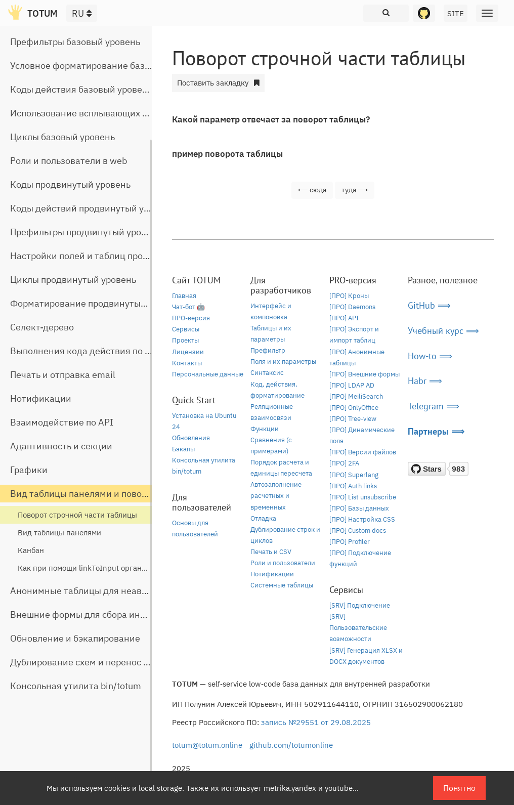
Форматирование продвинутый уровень (96, 303)
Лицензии (188, 352)
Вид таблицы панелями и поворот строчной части (118, 493)
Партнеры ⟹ (436, 431)
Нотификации (40, 398)
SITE (455, 13)
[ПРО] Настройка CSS (362, 519)
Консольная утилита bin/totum (75, 686)
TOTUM (42, 13)
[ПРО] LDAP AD (351, 385)
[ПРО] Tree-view (352, 418)
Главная (184, 295)
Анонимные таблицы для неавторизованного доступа (126, 591)
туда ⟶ (354, 189)
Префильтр (267, 350)
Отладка (263, 518)
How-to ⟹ (430, 356)
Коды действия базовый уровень (81, 89)
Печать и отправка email (62, 374)
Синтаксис (267, 372)
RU (82, 13)
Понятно (459, 788)
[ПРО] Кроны (349, 295)
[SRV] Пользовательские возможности (358, 627)
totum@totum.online (207, 745)
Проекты (185, 340)
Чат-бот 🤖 (188, 307)
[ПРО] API (344, 318)
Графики (29, 470)
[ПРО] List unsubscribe (362, 497)
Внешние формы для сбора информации (98, 614)
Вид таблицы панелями (59, 532)
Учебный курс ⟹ (443, 330)
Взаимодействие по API (61, 422)
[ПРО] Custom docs (357, 530)
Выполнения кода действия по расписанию (104, 351)
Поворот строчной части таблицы (77, 515)
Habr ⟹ (425, 381)
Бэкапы (183, 449)
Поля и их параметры (283, 361)
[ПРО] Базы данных (359, 508)
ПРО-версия (191, 318)
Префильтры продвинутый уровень (85, 232)
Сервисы (185, 329)
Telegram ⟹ (433, 406)
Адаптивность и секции (61, 446)
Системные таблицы (281, 585)
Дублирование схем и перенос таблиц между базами (124, 662)
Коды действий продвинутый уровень (92, 208)
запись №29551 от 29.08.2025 (316, 722)
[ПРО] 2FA (344, 463)
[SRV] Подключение (359, 605)
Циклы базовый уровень (62, 137)
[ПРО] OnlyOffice (353, 407)
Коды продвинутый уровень (70, 184)
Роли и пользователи (282, 563)
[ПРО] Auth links (353, 486)
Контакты (187, 363)
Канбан (31, 550)
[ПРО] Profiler (349, 541)
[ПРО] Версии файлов (362, 452)
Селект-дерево (42, 327)
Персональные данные (207, 374)
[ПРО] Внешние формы (364, 374)
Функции (264, 429)
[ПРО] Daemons (352, 307)
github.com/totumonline (291, 745)
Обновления (191, 438)
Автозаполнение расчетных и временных (276, 495)
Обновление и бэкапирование (75, 638)
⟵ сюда (312, 189)
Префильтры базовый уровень (75, 42)
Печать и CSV (270, 551)
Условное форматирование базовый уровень (107, 65)
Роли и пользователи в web (68, 160)
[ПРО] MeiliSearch (356, 396)
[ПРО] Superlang (353, 475)
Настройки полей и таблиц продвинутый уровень (116, 256)
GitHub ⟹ (429, 305)
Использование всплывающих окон (86, 113)
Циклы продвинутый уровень (73, 279)
